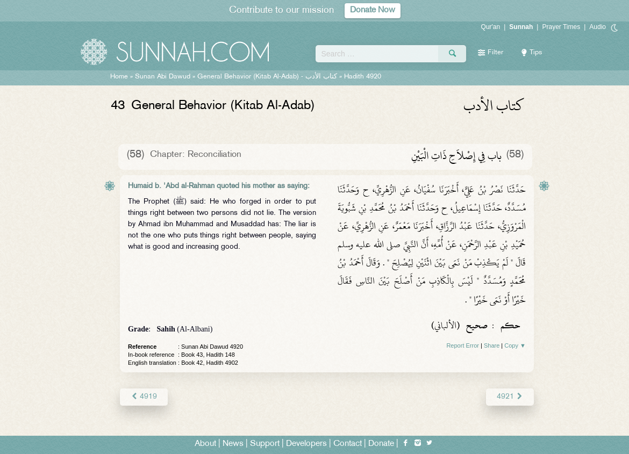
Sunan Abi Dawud (162, 77)
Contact (347, 444)
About (205, 444)
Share (491, 345)
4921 (510, 396)
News (233, 444)
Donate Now (372, 10)
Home (119, 77)
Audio (597, 27)
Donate (381, 444)
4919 (144, 396)
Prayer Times (561, 27)
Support (265, 444)
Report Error (462, 345)
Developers (306, 444)
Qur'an (491, 27)
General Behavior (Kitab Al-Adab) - (268, 77)
